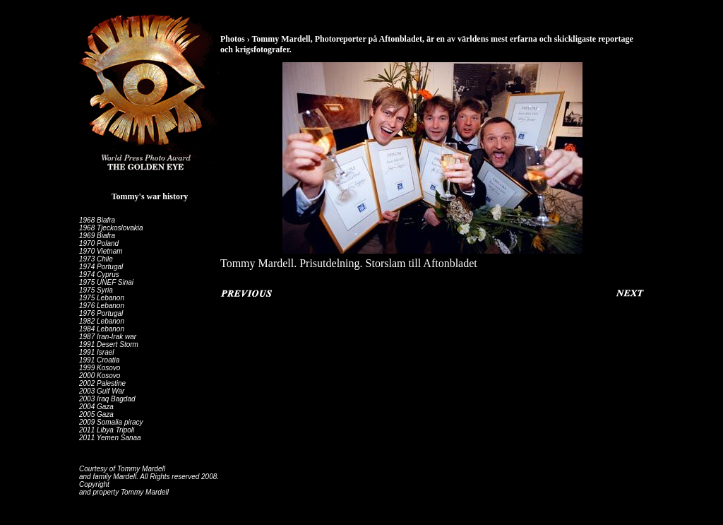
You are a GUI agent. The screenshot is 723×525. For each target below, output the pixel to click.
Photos (232, 39)
